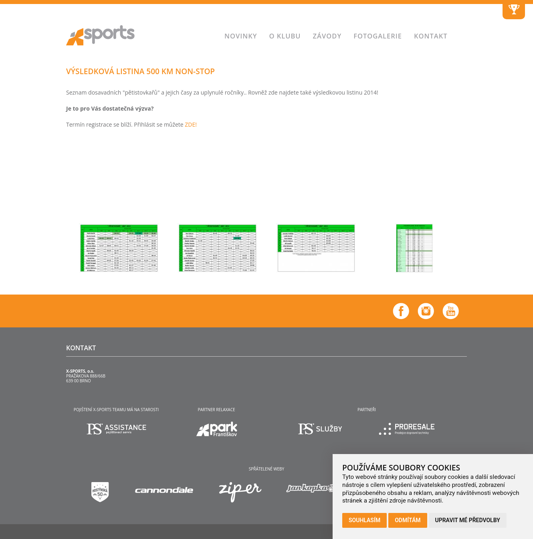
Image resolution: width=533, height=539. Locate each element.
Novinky (240, 35)
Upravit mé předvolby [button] (467, 520)
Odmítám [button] (407, 520)
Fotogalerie (377, 35)
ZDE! (191, 124)
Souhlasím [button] (364, 520)
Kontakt (431, 35)
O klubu (285, 35)
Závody (327, 35)
